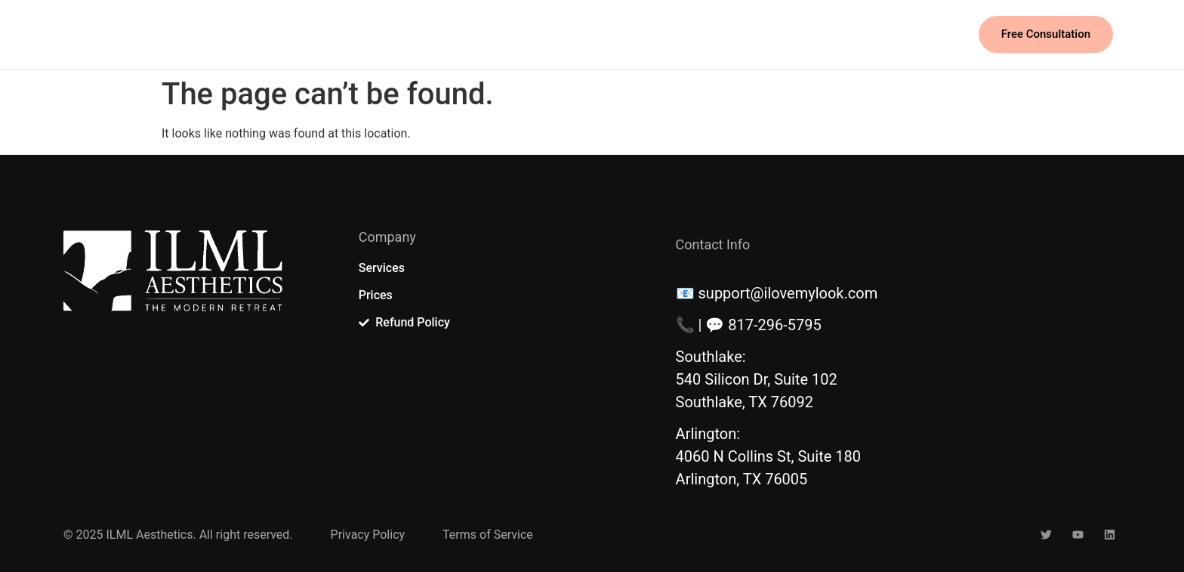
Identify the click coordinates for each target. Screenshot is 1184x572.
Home (366, 34)
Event (570, 34)
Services (437, 34)
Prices (507, 34)
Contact (638, 34)
